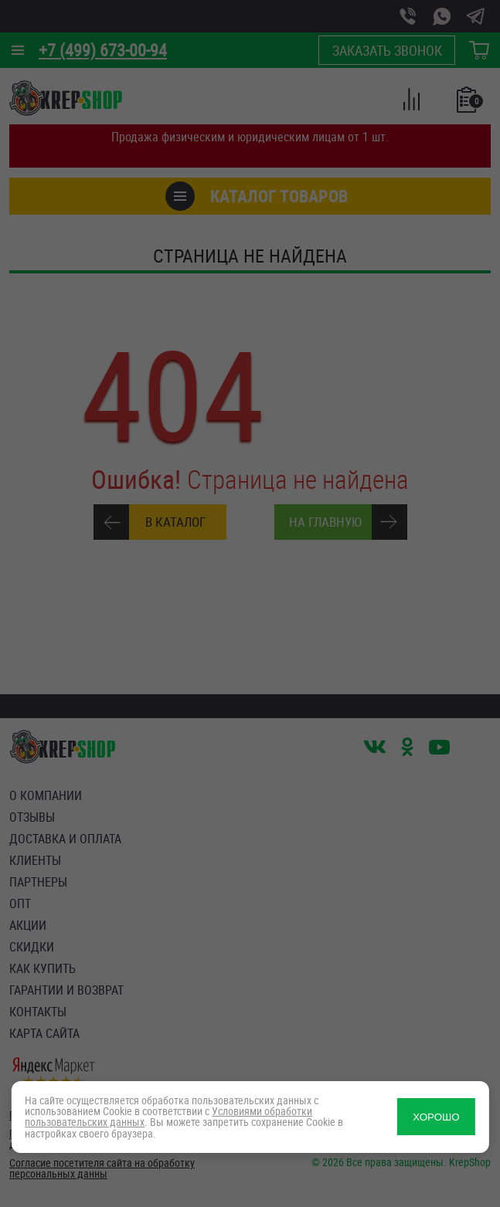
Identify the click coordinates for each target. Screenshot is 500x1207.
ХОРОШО (436, 1117)
